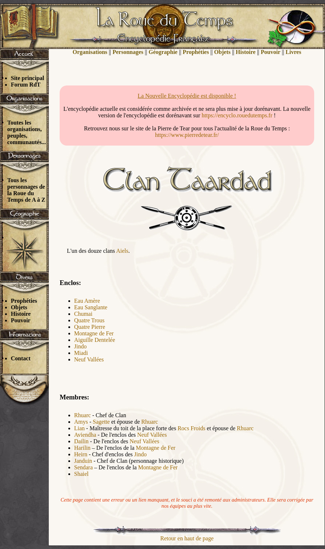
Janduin (83, 461)
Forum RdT (25, 84)
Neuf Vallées (89, 359)
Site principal (27, 78)
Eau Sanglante (90, 307)
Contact (20, 358)
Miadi (81, 353)
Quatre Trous (89, 320)
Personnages (127, 52)
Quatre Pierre (89, 327)
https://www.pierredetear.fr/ (187, 135)
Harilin (82, 448)
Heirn (80, 454)
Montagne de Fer (94, 333)
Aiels (122, 251)
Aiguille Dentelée (94, 340)
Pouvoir (20, 320)
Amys (81, 422)
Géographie (163, 52)
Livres (293, 52)
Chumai (83, 314)
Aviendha (85, 435)
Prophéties (24, 301)
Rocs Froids (191, 428)
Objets (19, 307)
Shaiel (81, 474)
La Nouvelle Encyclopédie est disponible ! (187, 96)
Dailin (81, 441)
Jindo (80, 346)
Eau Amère (87, 301)
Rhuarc (82, 415)
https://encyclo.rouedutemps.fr (237, 115)
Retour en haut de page (187, 538)
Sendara (83, 467)
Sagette (101, 422)
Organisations (90, 52)
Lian (79, 428)
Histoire (21, 314)
